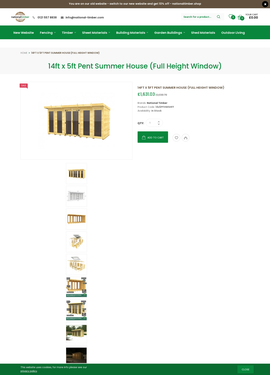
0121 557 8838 (47, 17)
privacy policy (28, 371)
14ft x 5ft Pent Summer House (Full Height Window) (65, 53)
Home (23, 53)
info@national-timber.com (85, 17)
